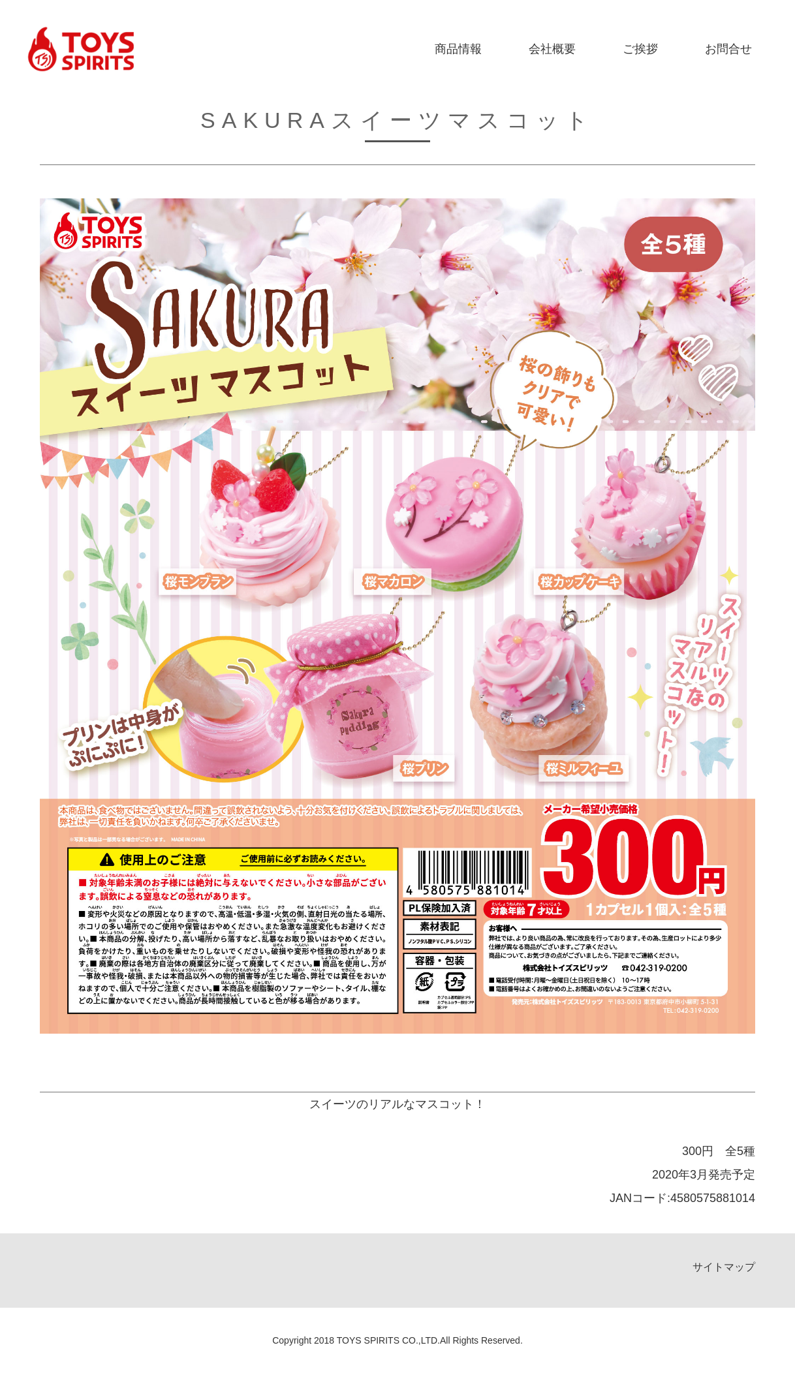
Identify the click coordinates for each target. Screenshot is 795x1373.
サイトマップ (724, 1267)
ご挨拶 (640, 48)
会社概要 (552, 48)
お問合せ (728, 48)
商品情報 (458, 48)
